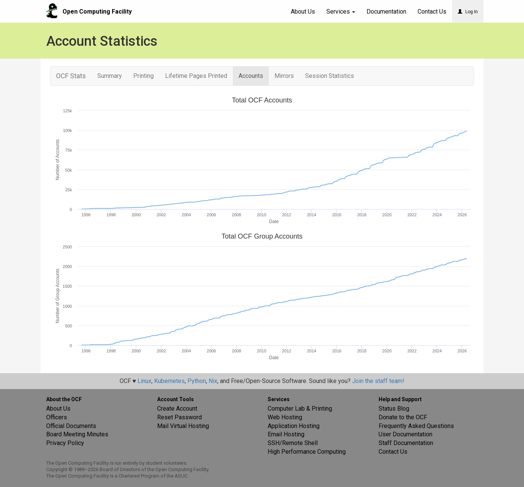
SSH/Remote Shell (293, 443)
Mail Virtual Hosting (183, 426)
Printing (143, 75)
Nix (213, 381)
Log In (468, 11)
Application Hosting (294, 426)
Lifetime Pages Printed (196, 75)
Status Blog (394, 408)
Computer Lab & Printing (300, 408)
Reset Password (179, 417)
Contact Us (393, 451)
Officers (56, 417)
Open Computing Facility (97, 11)
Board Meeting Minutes (77, 434)
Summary (109, 75)
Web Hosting (285, 417)
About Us (303, 11)
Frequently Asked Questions (416, 426)
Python (196, 381)
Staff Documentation (406, 443)
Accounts (251, 75)
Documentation (386, 11)
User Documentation (405, 434)
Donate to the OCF (403, 417)
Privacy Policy (65, 443)
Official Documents (71, 426)
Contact (432, 11)
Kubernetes (169, 381)
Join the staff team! (378, 381)
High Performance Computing (307, 451)
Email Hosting (286, 434)
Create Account (177, 408)
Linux (144, 381)
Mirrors (284, 75)
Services (340, 11)
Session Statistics (329, 75)
